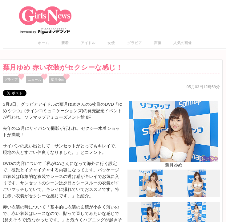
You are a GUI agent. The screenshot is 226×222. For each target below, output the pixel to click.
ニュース (34, 79)
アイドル (88, 43)
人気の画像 (182, 43)
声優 (157, 43)
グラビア (134, 43)
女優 (111, 43)
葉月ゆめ (57, 79)
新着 (65, 43)
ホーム (43, 43)
